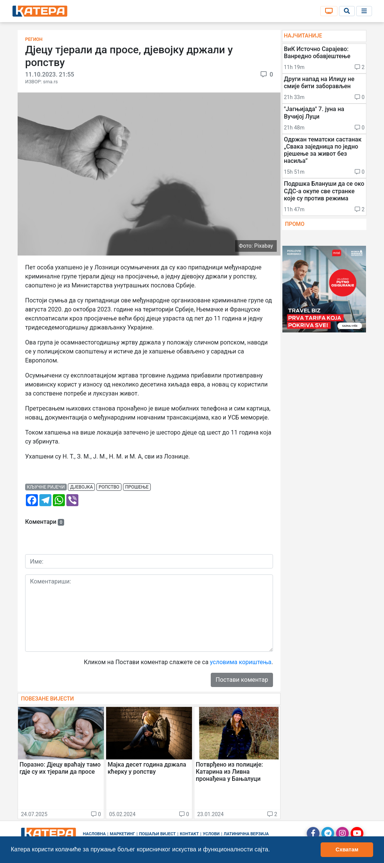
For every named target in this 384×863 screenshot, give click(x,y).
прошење (136, 487)
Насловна (94, 833)
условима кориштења (241, 662)
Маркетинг (122, 833)
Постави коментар (242, 679)
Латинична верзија (246, 833)
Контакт (189, 833)
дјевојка (81, 487)
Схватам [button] (347, 849)
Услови (211, 833)
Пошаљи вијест (157, 833)
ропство (109, 487)
